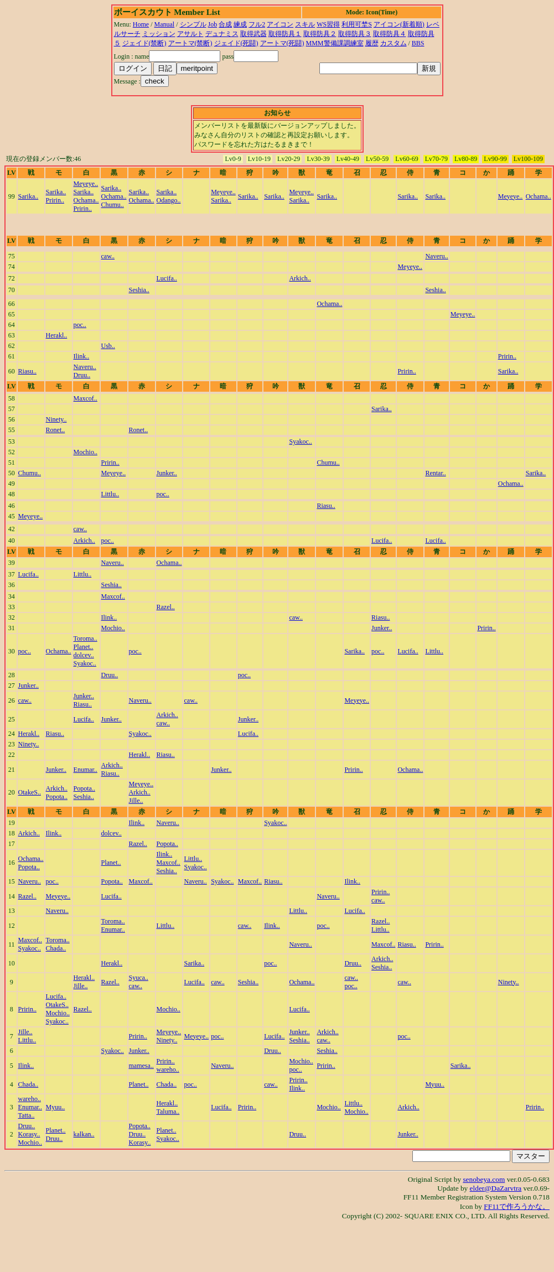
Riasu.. (27, 371)
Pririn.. (55, 200)
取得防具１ (285, 34)
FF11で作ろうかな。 (517, 1206)
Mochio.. (85, 452)
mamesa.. (141, 1065)
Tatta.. (26, 1115)
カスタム (393, 43)
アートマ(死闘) (282, 43)
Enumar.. (85, 769)
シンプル (193, 24)
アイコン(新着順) (399, 24)
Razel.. (166, 607)
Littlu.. (110, 494)
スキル (305, 24)
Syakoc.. (300, 441)
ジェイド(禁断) (144, 43)
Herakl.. (57, 335)
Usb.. (108, 346)
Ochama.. (86, 200)
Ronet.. (55, 430)
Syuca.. (138, 978)
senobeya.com (484, 1179)
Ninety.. (56, 419)
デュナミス (222, 34)
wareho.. (168, 1069)
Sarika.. (28, 196)
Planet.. (84, 647)
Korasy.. (29, 1134)
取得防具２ (319, 34)
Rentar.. (435, 473)
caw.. (108, 256)
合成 (225, 24)
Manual (164, 24)
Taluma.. (168, 1111)
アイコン (280, 24)
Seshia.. (139, 290)
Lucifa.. (167, 278)
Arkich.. (299, 278)
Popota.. (57, 797)
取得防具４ (389, 34)
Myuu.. (434, 1084)
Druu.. (82, 375)
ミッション (158, 34)
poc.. (80, 325)
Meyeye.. (86, 184)
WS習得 (328, 24)
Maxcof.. (85, 398)
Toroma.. (85, 638)
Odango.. (169, 200)
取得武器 (253, 34)
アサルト (190, 34)
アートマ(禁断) (190, 43)
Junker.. (167, 473)
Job (213, 24)
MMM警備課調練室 (335, 43)
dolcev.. (84, 655)
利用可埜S (356, 24)
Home (141, 24)
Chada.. (56, 948)
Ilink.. (82, 356)
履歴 (372, 43)
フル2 (256, 24)
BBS (418, 43)
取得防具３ (354, 34)
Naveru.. (436, 256)
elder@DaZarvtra (496, 1188)
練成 (240, 24)
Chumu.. (112, 205)
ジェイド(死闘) (236, 43)
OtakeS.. (29, 792)
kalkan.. (84, 1134)
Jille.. (136, 800)
